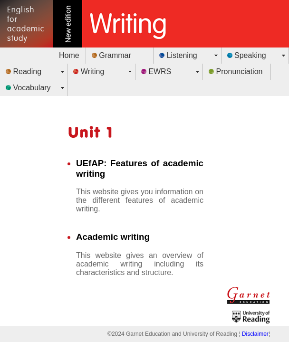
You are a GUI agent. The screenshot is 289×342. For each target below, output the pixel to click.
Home (69, 55)
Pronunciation (235, 71)
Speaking (246, 55)
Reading (23, 71)
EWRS (156, 71)
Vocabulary (28, 88)
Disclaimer (255, 334)
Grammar (111, 55)
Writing (88, 71)
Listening (178, 55)
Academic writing (113, 237)
